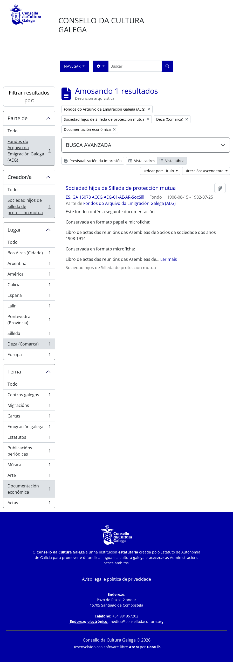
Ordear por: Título (158, 170)
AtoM (134, 646)
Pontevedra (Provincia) (29, 320)
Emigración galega (29, 427)
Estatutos (29, 438)
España (29, 296)
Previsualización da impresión (93, 160)
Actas (29, 504)
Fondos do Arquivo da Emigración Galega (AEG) (29, 151)
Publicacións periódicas (29, 451)
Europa (29, 355)
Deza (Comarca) (29, 345)
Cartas (29, 417)
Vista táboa (172, 160)
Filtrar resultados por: (29, 96)
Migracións (29, 406)
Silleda (29, 334)
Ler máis (168, 259)
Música (29, 466)
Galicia (29, 286)
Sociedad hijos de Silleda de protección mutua (29, 206)
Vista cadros (141, 160)
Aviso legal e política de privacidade (116, 579)
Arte (29, 476)
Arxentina (29, 264)
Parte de (18, 118)
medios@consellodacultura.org (136, 621)
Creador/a (20, 177)
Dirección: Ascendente (204, 170)
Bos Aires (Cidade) (29, 254)
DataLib (154, 646)
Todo (13, 131)
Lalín (29, 307)
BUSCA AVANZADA (88, 144)
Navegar (73, 66)
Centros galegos (29, 396)
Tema (14, 371)
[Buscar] (135, 66)
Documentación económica (29, 489)
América (29, 275)
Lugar (14, 229)
